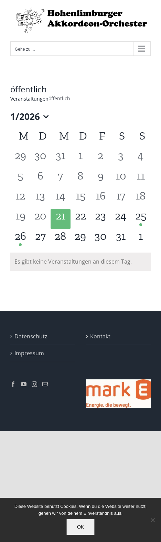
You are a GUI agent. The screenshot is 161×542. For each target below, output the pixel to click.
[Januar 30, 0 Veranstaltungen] (100, 239)
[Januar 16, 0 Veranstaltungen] (100, 199)
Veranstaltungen (29, 98)
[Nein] (152, 520)
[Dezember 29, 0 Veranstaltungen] (20, 158)
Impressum (29, 353)
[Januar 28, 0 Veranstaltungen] (61, 239)
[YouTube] (23, 384)
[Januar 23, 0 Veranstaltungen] (100, 219)
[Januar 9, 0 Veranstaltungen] (100, 179)
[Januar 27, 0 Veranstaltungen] (40, 239)
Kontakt (100, 336)
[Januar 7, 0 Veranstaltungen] (61, 179)
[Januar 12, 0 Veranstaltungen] (20, 199)
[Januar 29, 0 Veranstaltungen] (80, 239)
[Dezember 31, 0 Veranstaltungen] (61, 158)
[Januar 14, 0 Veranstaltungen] (61, 199)
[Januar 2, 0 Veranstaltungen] (100, 158)
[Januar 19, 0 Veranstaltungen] (20, 219)
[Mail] (45, 384)
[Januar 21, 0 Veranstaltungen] (61, 219)
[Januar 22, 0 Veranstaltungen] (80, 219)
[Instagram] (34, 384)
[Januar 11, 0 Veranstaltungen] (141, 179)
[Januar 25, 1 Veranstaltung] (141, 219)
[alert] (80, 262)
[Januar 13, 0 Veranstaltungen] (40, 199)
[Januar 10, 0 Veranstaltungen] (120, 179)
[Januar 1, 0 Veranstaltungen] (80, 158)
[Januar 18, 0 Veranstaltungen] (141, 199)
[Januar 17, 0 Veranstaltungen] (120, 199)
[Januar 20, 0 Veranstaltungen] (40, 219)
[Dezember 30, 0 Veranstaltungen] (40, 158)
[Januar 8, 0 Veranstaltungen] (80, 179)
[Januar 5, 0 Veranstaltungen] (20, 179)
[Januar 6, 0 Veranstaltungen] (40, 179)
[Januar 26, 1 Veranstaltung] (20, 239)
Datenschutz (30, 336)
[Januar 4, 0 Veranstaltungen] (141, 158)
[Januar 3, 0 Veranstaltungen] (120, 158)
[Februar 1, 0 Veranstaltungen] (141, 239)
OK (80, 527)
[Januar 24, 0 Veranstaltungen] (120, 219)
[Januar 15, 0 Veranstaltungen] (80, 199)
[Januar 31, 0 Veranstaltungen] (120, 239)
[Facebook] (13, 384)
